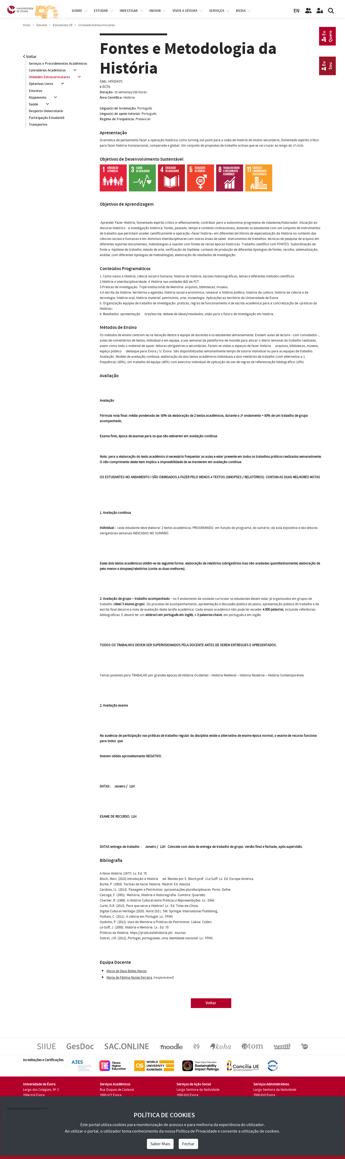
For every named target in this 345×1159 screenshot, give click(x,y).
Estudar (41, 25)
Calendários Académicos (47, 70)
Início (26, 25)
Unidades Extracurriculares (49, 77)
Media (241, 10)
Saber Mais (160, 1144)
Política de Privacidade (196, 1131)
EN (296, 11)
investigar (129, 10)
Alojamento (37, 97)
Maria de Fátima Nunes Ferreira (129, 977)
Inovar (155, 10)
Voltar (30, 56)
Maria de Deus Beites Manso (126, 971)
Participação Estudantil (46, 118)
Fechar (188, 1144)
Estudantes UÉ (63, 25)
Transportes (38, 124)
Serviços (216, 10)
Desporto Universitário (46, 111)
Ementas (35, 90)
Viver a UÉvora (184, 10)
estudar (101, 10)
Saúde (33, 104)
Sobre (77, 10)
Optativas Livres (41, 84)
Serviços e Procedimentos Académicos (58, 63)
